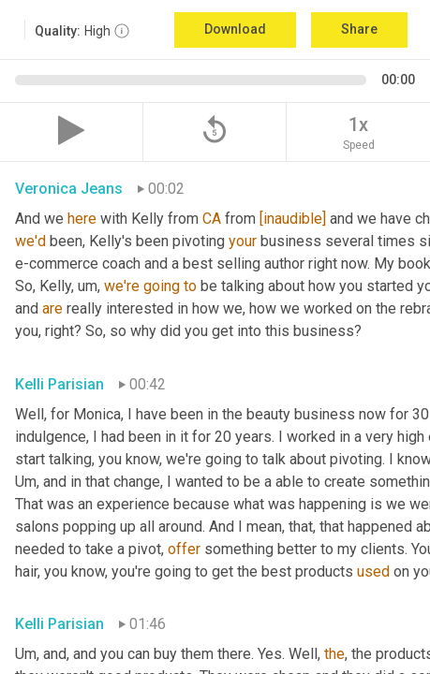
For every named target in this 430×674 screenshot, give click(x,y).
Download (235, 29)
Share (359, 29)
